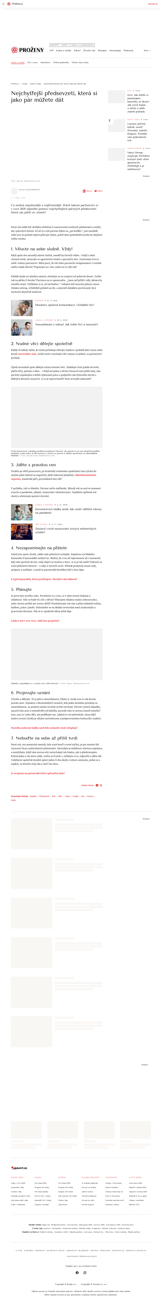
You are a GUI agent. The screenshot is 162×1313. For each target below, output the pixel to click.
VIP (51, 50)
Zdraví (77, 50)
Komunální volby (17, 1187)
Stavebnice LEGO (61, 1232)
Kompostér (96, 1228)
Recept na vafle (88, 1200)
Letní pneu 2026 (135, 1183)
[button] (56, 143)
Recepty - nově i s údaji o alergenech (72, 45)
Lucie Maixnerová (29, 190)
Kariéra (29, 1250)
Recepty (102, 50)
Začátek (33, 796)
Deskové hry (99, 1232)
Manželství (45, 62)
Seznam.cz (153, 4)
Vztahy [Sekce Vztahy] (39, 301)
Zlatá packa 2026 (85, 1225)
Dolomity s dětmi (112, 1204)
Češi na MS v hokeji (42, 1196)
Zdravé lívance (87, 1192)
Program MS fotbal (65, 1187)
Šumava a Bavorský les (114, 1192)
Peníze (90, 796)
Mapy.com (46, 1225)
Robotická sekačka (70, 1228)
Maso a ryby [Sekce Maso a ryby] (133, 119)
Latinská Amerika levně (115, 1200)
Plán (60, 796)
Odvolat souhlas (136, 1250)
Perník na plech (88, 1204)
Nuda (13, 800)
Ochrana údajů (56, 1250)
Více (147, 50)
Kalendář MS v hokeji (43, 1200)
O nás (19, 1250)
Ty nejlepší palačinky (90, 1183)
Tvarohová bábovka (89, 1196)
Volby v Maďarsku (18, 1204)
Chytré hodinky (120, 1232)
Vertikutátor (56, 1228)
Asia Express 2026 (113, 1225)
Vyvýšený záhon (124, 1228)
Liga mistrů (62, 1204)
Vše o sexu (32, 62)
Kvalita (75, 796)
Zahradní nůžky (85, 1228)
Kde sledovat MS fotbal (67, 1196)
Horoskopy (115, 50)
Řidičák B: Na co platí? (138, 1196)
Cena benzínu (72, 1225)
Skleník (105, 1228)
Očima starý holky (80, 62)
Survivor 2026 (99, 1225)
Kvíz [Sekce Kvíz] (129, 91)
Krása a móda (63, 50)
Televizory (109, 1232)
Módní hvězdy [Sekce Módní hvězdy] (134, 148)
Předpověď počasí (58, 1225)
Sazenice (46, 1228)
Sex (82, 796)
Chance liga (63, 1200)
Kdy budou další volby (19, 1200)
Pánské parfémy (134, 1232)
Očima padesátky (61, 62)
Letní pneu (88, 1232)
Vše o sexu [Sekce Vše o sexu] (41, 524)
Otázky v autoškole (136, 1200)
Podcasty (128, 50)
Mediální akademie (78, 1250)
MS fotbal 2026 (64, 1183)
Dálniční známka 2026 (137, 1187)
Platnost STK (134, 1204)
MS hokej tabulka (41, 1192)
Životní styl (89, 50)
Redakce (40, 1250)
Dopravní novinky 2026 (138, 1192)
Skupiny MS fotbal (65, 1192)
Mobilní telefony (46, 1232)
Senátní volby (16, 1192)
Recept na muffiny (89, 1187)
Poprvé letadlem (112, 1187)
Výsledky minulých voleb (20, 1196)
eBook (87, 191)
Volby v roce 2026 (18, 1183)
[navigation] (3, 4)
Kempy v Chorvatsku (114, 1183)
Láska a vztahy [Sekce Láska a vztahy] (44, 320)
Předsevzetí (44, 796)
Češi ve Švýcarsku (113, 1196)
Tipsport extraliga (42, 1204)
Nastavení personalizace (82, 1256)
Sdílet (98, 191)
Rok (54, 796)
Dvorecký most (127, 1225)
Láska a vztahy (18, 62)
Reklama (105, 1250)
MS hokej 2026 (40, 1183)
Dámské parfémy (76, 1232)
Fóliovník (112, 1228)
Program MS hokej (42, 1187)
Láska (67, 796)
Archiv (95, 1250)
